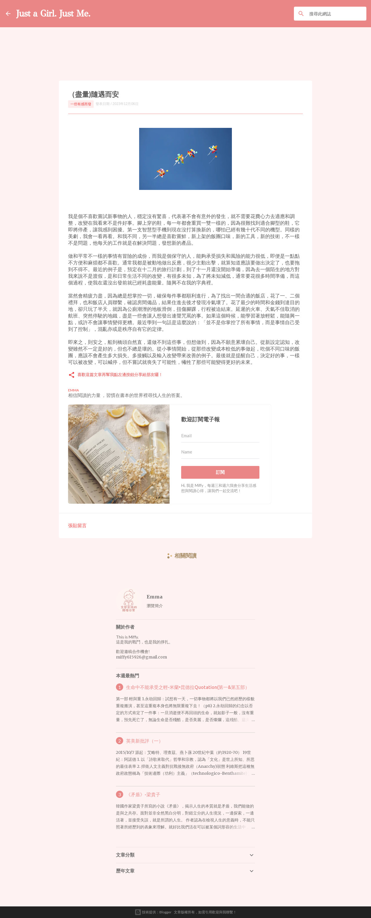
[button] (71, 375)
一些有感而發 (80, 104)
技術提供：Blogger (153, 912)
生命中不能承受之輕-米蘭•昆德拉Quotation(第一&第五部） (188, 687)
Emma (155, 597)
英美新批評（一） (144, 740)
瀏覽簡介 (155, 605)
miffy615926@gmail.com (141, 657)
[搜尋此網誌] (336, 14)
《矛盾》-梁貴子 (143, 794)
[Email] (220, 435)
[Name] (220, 452)
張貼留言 (77, 525)
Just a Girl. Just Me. (54, 13)
